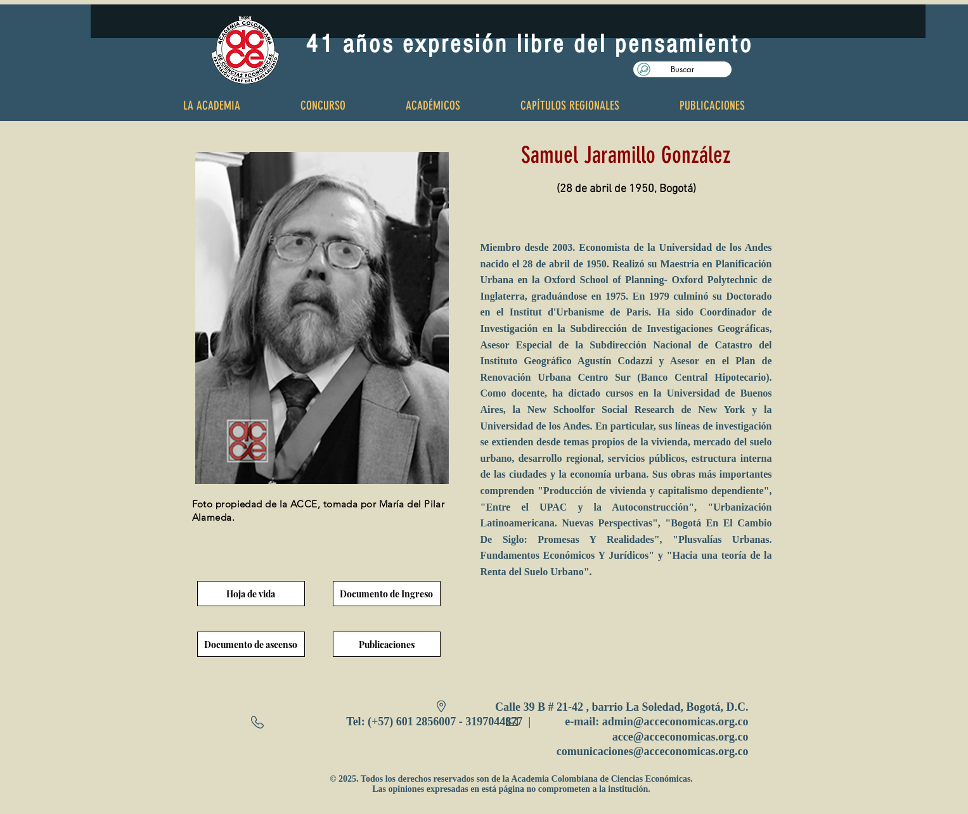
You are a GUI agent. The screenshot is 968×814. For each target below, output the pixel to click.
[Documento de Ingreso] (387, 593)
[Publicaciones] (387, 644)
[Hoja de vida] (251, 593)
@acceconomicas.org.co (691, 721)
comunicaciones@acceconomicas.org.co (653, 751)
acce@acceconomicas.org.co (680, 736)
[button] (682, 69)
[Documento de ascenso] (251, 644)
